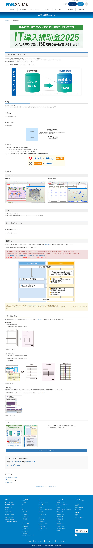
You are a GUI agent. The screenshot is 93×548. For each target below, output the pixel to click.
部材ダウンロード (42, 519)
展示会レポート (25, 533)
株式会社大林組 (59, 512)
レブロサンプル (42, 526)
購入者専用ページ (42, 511)
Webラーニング (42, 504)
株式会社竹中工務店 (60, 526)
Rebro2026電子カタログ (10, 504)
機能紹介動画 (24, 519)
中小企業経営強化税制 (9, 519)
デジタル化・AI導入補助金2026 (11, 521)
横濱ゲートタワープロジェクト (62, 504)
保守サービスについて (9, 512)
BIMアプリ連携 (24, 518)
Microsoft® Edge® (31, 305)
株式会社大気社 (59, 500)
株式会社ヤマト (59, 530)
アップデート (41, 507)
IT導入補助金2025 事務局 (11, 477)
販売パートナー (78, 505)
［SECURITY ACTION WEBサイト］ (25, 255)
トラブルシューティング (43, 502)
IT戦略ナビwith (8, 482)
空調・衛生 (24, 502)
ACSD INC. (59, 521)
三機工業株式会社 (60, 516)
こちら (42, 392)
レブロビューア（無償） (43, 523)
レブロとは (7, 500)
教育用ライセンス (8, 511)
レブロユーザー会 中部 (79, 500)
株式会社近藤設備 (60, 519)
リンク (58, 541)
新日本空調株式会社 (60, 514)
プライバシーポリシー (84, 0)
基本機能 (23, 500)
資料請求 (81, 4)
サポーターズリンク (79, 509)
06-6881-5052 (30, 462)
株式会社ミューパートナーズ (62, 507)
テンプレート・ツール (43, 528)
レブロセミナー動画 (25, 528)
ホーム (62, 541)
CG (22, 509)
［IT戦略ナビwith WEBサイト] (41, 255)
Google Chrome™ (41, 305)
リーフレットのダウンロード (46, 450)
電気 (22, 504)
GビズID (7, 479)
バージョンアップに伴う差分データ (45, 509)
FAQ (39, 500)
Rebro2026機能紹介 (9, 502)
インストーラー (42, 524)
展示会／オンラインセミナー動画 (28, 535)
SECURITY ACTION (9, 480)
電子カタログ (72, 4)
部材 (22, 507)
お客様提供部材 (42, 521)
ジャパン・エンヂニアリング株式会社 (64, 509)
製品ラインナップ (8, 507)
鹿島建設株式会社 (60, 518)
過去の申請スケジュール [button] (11, 233)
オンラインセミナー (25, 524)
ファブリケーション (25, 516)
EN (64, 4)
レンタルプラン (8, 509)
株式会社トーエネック (61, 502)
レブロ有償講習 (25, 526)
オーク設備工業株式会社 (61, 528)
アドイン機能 (24, 514)
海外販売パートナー (79, 507)
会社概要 (73, 0)
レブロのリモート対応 (43, 514)
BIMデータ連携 (24, 511)
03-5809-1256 (16, 462)
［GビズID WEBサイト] (11, 255)
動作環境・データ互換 (9, 514)
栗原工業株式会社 (60, 511)
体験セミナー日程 (25, 531)
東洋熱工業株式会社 (60, 523)
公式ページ (47, 244)
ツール (23, 512)
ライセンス (41, 512)
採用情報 (77, 0)
